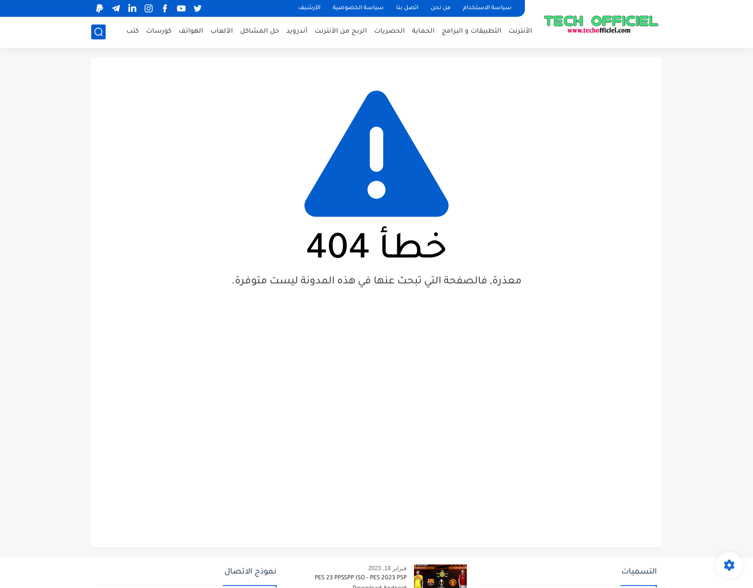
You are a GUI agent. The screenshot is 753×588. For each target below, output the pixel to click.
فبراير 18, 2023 (387, 568)
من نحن (440, 8)
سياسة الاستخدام (487, 8)
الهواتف (191, 31)
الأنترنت (520, 31)
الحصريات (389, 31)
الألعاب (221, 31)
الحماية (423, 31)
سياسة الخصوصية (358, 8)
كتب (132, 31)
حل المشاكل (259, 31)
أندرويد (296, 31)
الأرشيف (309, 8)
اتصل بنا (407, 8)
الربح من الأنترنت (341, 31)
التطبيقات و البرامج (471, 31)
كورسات (158, 31)
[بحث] (98, 31)
